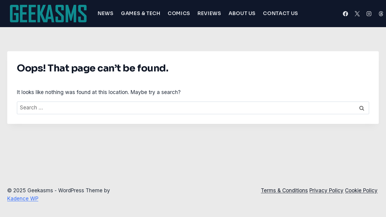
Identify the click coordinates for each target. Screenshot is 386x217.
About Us (242, 13)
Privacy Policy (326, 190)
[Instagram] (369, 13)
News (106, 13)
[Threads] (381, 13)
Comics (179, 13)
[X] (357, 13)
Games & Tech (140, 13)
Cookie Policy (361, 190)
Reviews (209, 13)
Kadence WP (22, 199)
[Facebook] (345, 13)
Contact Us (280, 13)
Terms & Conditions (284, 190)
